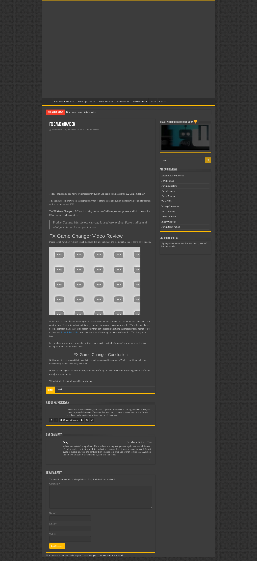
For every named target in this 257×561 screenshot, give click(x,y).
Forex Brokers (123, 101)
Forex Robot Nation (70, 332)
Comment (54, 484)
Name (53, 513)
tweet (59, 389)
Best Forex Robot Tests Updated (81, 112)
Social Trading (168, 211)
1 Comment (94, 130)
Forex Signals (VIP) (86, 101)
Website (53, 534)
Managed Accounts (170, 206)
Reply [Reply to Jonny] (148, 459)
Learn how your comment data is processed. (102, 555)
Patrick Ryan (57, 130)
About (153, 101)
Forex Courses (168, 191)
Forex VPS (166, 201)
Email (53, 524)
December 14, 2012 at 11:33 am (139, 442)
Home (48, 101)
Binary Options (168, 222)
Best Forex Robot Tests (64, 101)
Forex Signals (167, 181)
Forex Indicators (106, 101)
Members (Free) (140, 101)
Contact (162, 101)
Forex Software (168, 216)
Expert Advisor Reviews (172, 175)
